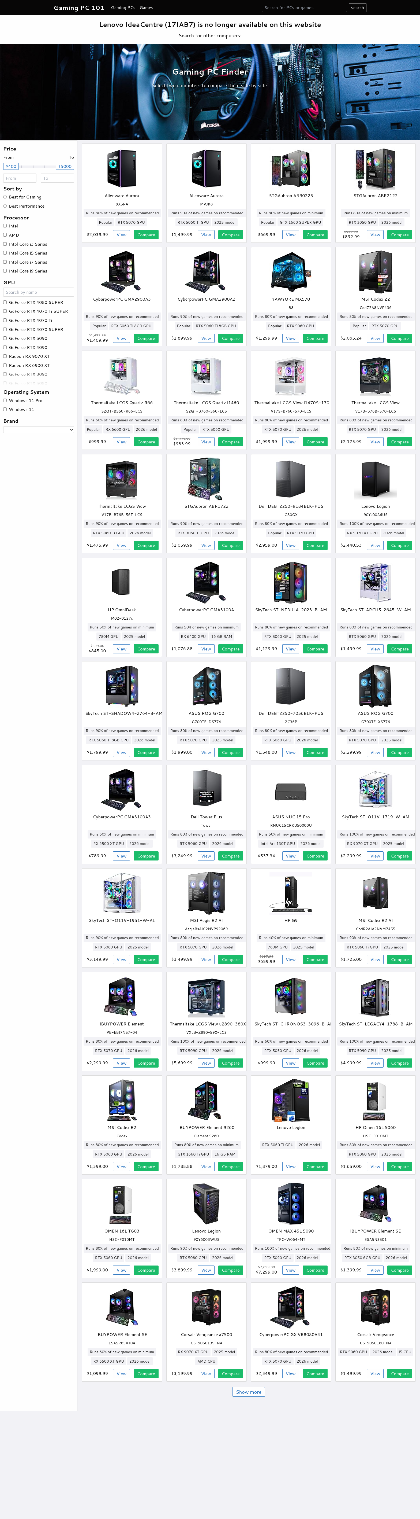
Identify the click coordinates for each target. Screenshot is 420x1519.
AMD (14, 235)
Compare (146, 234)
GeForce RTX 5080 (28, 383)
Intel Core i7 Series (28, 262)
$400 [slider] (11, 166)
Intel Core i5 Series (28, 253)
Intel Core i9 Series (28, 271)
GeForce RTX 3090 (28, 374)
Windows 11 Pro (25, 400)
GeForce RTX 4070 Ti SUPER (38, 311)
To (71, 157)
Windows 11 (21, 409)
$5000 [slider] (65, 166)
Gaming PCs (123, 7)
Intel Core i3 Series (28, 244)
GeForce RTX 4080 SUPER (36, 302)
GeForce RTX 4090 (28, 347)
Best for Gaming (25, 197)
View (121, 234)
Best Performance (26, 206)
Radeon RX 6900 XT (29, 365)
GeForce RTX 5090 (28, 338)
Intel (13, 226)
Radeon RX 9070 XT (29, 356)
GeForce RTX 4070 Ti (30, 320)
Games (146, 7)
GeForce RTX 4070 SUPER (36, 329)
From (8, 157)
